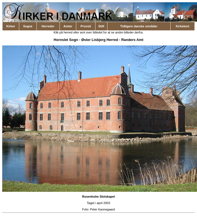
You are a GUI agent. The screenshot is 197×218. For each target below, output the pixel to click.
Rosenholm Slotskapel (98, 196)
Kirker (10, 26)
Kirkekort (182, 26)
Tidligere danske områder (138, 26)
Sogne (28, 26)
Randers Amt (132, 40)
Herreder (48, 26)
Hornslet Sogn (66, 40)
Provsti (86, 26)
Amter (67, 26)
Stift (101, 26)
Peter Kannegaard (102, 209)
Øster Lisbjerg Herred (99, 40)
